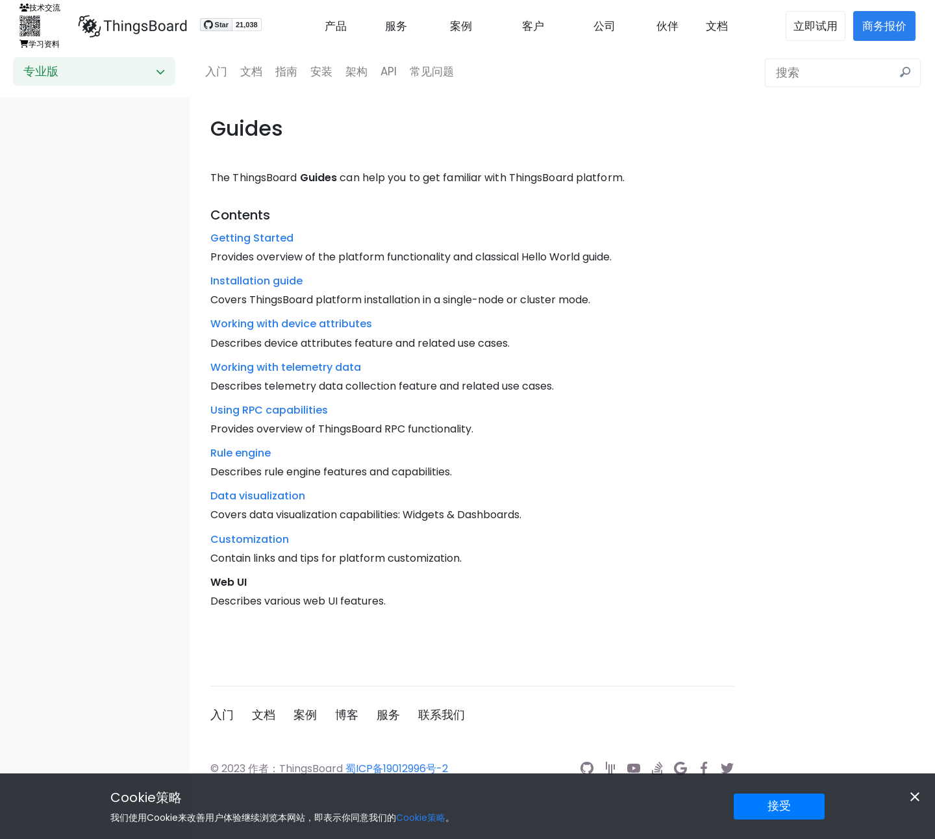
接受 (779, 805)
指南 (286, 71)
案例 (461, 26)
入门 (216, 71)
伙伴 (667, 26)
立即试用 (815, 26)
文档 (717, 26)
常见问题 (432, 71)
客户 (533, 26)
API (388, 71)
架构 (356, 71)
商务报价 (884, 26)
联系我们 (441, 715)
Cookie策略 (146, 797)
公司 (604, 26)
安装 (321, 71)
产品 (336, 26)
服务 (396, 26)
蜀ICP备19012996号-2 (396, 768)
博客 (346, 715)
